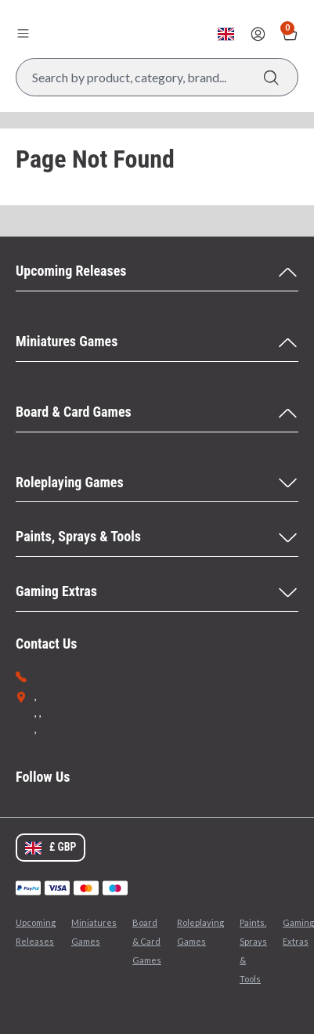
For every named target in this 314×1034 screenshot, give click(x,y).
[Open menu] (22, 33)
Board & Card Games (146, 941)
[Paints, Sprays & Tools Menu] (157, 537)
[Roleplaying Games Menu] (157, 483)
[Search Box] (157, 77)
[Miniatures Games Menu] (157, 342)
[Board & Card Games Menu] (157, 412)
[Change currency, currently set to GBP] (226, 34)
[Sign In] (258, 34)
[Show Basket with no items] (290, 34)
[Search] (271, 77)
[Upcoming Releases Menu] (157, 271)
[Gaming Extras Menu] (157, 592)
